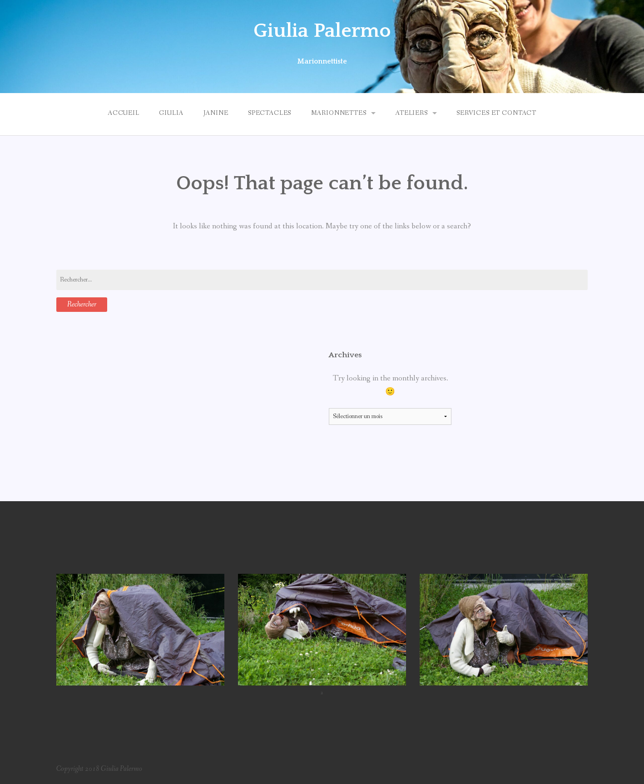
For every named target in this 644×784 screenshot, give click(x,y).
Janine (215, 113)
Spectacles (269, 113)
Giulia (171, 113)
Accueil (123, 113)
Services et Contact (496, 113)
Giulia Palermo (322, 31)
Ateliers (411, 113)
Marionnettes (339, 113)
